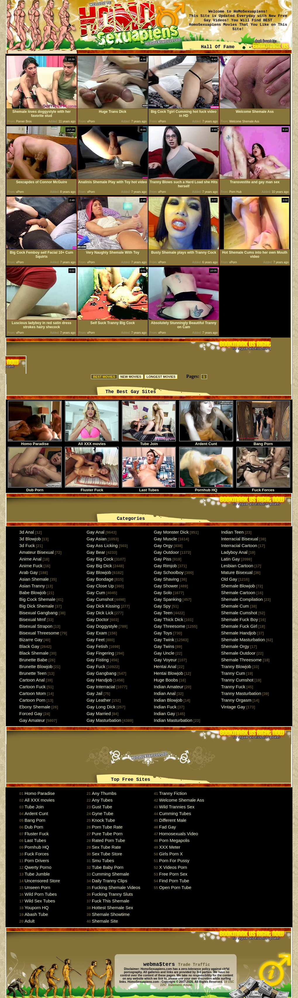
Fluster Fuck (92, 488)
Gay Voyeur (165, 659)
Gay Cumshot (100, 599)
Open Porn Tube (175, 887)
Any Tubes (102, 800)
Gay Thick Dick (168, 619)
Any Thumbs (104, 793)
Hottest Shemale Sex (112, 907)
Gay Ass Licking (102, 545)
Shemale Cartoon (238, 592)
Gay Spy (162, 605)
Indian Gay (164, 713)
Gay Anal (95, 532)
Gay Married (99, 713)
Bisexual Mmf (32, 619)
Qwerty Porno (38, 867)
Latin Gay (230, 558)
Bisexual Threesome (39, 632)
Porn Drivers (37, 860)
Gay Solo (163, 592)
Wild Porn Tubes (41, 894)
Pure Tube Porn (107, 833)
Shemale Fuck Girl (239, 626)
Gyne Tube (102, 813)
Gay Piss (162, 558)
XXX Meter (169, 847)
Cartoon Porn (32, 700)
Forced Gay (30, 713)
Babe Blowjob (32, 592)
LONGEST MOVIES (161, 376)
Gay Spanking (167, 599)
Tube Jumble (37, 873)
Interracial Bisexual (239, 538)
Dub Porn (35, 488)
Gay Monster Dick (171, 532)
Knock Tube (103, 820)
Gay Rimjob (165, 565)
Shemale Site (105, 921)
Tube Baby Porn (107, 867)
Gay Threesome (169, 626)
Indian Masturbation (173, 720)
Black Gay (29, 646)
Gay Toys (163, 632)
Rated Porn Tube (108, 840)
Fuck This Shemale (110, 900)
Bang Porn (263, 442)
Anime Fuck (30, 565)
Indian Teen (232, 532)
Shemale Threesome (241, 659)
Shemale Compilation (242, 599)
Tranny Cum (233, 673)
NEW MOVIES (131, 376)
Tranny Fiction (173, 793)
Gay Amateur (32, 720)
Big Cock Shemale (37, 599)
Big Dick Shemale (36, 605)
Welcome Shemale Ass (181, 800)
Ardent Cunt (206, 442)
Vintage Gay (233, 706)
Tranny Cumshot (237, 679)
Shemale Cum (235, 605)
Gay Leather (99, 700)
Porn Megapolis (174, 840)
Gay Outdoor (166, 552)
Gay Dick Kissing (103, 605)
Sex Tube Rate (106, 847)
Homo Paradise (35, 442)
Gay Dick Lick (100, 612)
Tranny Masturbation (241, 693)
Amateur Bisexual (36, 552)
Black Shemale (34, 653)
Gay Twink (164, 639)
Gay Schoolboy (169, 572)
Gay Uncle (164, 653)
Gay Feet (96, 639)
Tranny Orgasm (236, 700)
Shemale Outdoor (238, 653)
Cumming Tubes (175, 813)
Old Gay (229, 579)
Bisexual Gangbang (38, 612)
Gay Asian (96, 538)
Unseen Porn (37, 887)
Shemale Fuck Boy (239, 619)
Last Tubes (149, 488)
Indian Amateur (168, 686)
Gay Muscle (165, 538)
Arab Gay (28, 572)
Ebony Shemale (34, 706)
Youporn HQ (37, 907)
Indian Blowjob (168, 700)
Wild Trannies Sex (176, 806)
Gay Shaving (166, 579)
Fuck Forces (263, 488)
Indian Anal (164, 693)
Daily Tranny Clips (109, 880)
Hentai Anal (165, 666)
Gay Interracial (101, 686)
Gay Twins (164, 646)
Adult (30, 921)
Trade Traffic (194, 964)
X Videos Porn (173, 867)
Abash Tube (36, 914)
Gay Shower (166, 585)
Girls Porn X (171, 853)
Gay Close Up (100, 585)
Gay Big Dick (99, 565)
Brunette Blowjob (35, 666)
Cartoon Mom (32, 693)
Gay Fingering (100, 653)
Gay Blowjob (99, 572)
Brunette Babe (33, 659)
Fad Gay (167, 826)
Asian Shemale (34, 579)
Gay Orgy (163, 545)
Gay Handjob (99, 679)
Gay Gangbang (101, 673)
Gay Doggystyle (102, 626)
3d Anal (26, 532)
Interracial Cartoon (239, 545)
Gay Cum (96, 592)
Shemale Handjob (238, 632)
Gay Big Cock (100, 558)
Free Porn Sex (173, 873)
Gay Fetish (97, 646)
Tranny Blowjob (236, 666)
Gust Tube (102, 806)
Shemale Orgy (235, 646)
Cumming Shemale (110, 873)
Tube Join (149, 442)
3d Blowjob (30, 538)
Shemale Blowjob (238, 585)
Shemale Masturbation (243, 639)
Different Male (172, 820)
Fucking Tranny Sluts (112, 894)
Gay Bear (96, 552)
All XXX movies (92, 442)
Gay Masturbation (104, 720)
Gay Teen (163, 612)
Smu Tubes (103, 860)
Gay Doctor (98, 619)
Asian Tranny (32, 585)
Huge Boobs (166, 679)
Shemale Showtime (111, 914)
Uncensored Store (42, 880)
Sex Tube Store (107, 853)
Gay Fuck (96, 666)
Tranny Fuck (233, 686)
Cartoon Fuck (32, 686)
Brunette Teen (32, 673)
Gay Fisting (98, 659)
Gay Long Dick (101, 706)
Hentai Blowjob (168, 673)
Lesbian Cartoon (237, 565)
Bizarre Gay (30, 639)
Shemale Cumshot (239, 612)
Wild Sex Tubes (40, 900)
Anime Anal (30, 558)
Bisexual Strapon (35, 626)
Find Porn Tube (174, 880)
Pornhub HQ (206, 488)
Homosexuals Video (178, 833)
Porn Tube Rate (107, 826)
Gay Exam (97, 632)
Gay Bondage (100, 579)
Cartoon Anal (32, 679)
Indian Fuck (165, 706)
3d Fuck (27, 545)
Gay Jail (94, 693)
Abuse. (188, 985)
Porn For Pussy (174, 860)
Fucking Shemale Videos (116, 887)
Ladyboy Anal (234, 552)
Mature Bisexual (237, 572)
